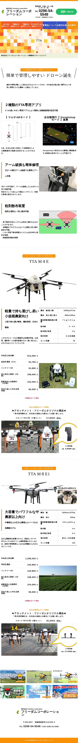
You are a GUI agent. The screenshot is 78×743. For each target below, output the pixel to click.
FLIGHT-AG (37, 25)
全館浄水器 (62, 25)
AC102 (6, 25)
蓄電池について (50, 25)
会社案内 (72, 25)
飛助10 (26, 25)
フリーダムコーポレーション (20, 12)
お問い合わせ (67, 12)
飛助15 (16, 25)
